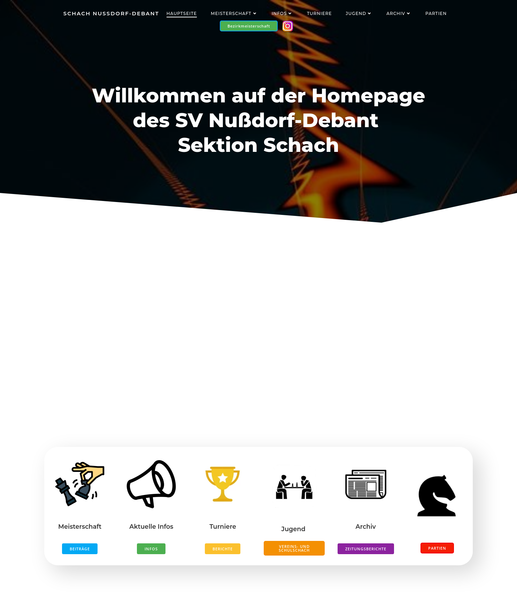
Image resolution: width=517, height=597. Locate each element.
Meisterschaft (234, 13)
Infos (282, 13)
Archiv (398, 13)
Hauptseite (181, 13)
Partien (436, 13)
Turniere (319, 13)
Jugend (359, 13)
